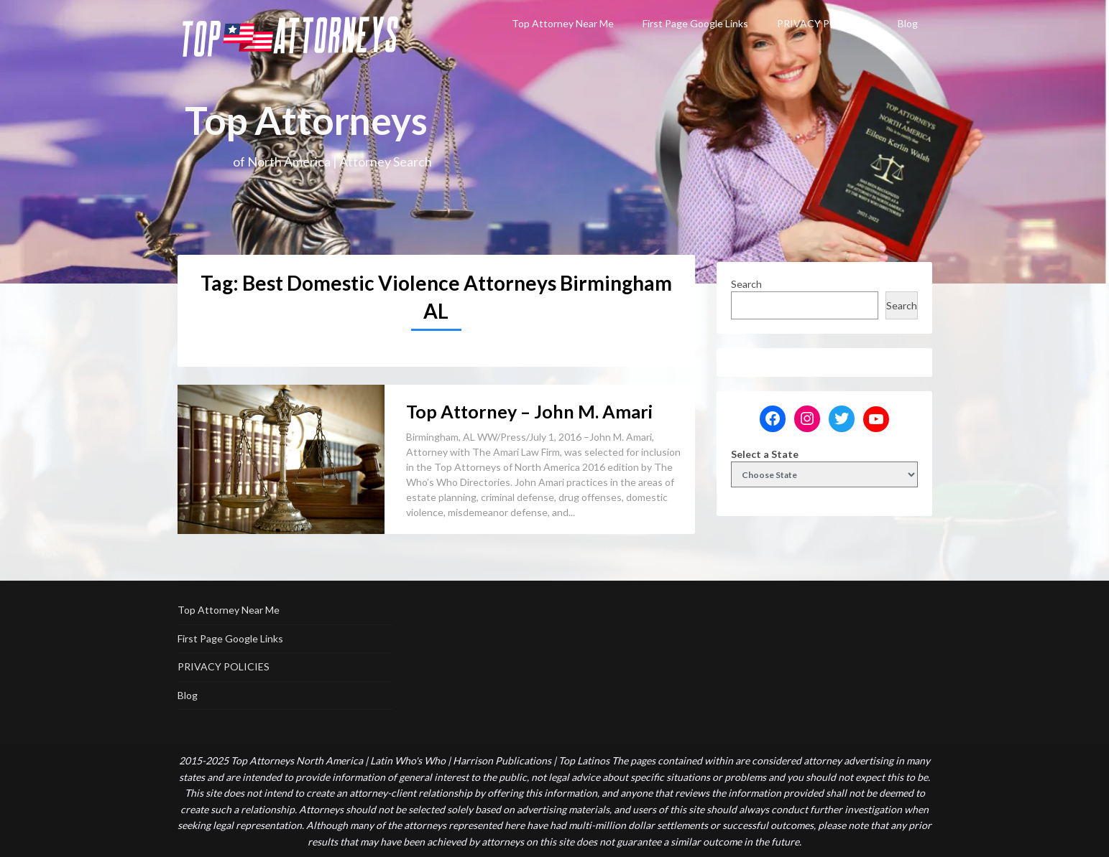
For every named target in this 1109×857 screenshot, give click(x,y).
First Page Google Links (695, 23)
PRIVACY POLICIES (823, 23)
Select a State (765, 454)
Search (746, 284)
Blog (908, 23)
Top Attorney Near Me (563, 23)
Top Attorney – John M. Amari (529, 411)
